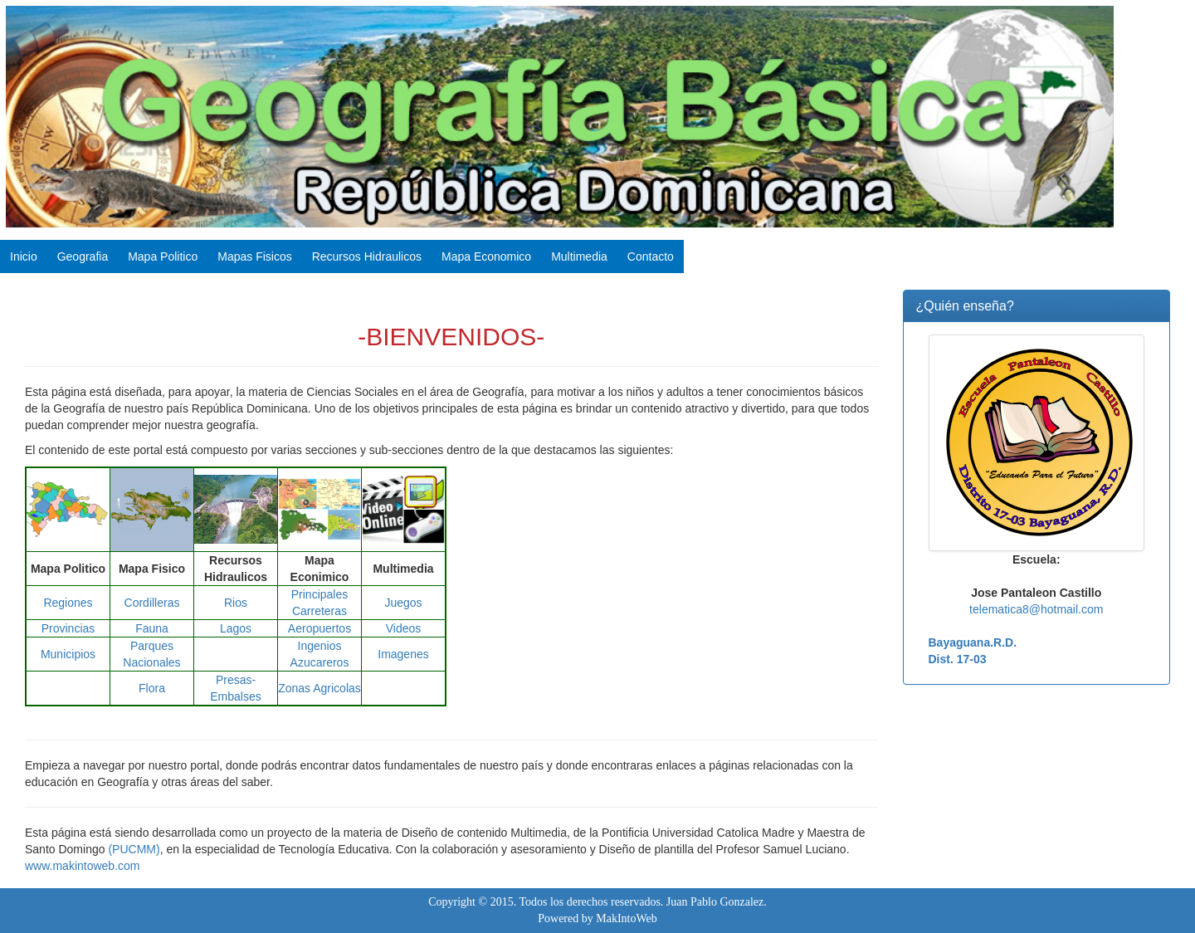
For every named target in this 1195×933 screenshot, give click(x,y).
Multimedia (579, 256)
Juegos (403, 602)
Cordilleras (152, 602)
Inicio (23, 256)
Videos (404, 628)
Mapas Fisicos (254, 256)
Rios (235, 602)
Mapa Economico (486, 256)
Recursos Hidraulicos (367, 256)
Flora (152, 688)
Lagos (235, 628)
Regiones (67, 602)
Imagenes (403, 654)
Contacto (650, 256)
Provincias (68, 628)
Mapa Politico (163, 256)
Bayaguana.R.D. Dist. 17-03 (973, 651)
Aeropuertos (319, 628)
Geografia (82, 256)
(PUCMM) (133, 849)
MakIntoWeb (626, 918)
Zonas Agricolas (319, 688)
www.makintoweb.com (82, 865)
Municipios (68, 654)
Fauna (151, 628)
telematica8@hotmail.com (1036, 609)
